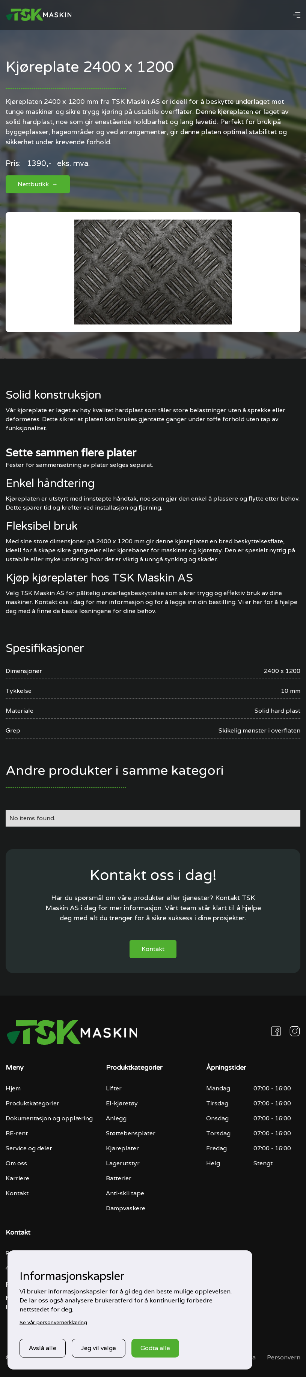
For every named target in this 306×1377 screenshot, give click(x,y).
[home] (38, 14)
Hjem (13, 1088)
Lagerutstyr (123, 1163)
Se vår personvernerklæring (53, 1322)
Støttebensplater (130, 1133)
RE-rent (17, 1133)
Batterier (118, 1178)
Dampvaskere (125, 1208)
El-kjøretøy (122, 1103)
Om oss (16, 1163)
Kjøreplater (122, 1148)
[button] (296, 15)
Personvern (283, 1357)
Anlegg (116, 1118)
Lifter (114, 1088)
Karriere (17, 1178)
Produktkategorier (32, 1103)
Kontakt (153, 949)
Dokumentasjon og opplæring (49, 1118)
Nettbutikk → (38, 184)
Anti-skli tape (125, 1193)
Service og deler (29, 1148)
